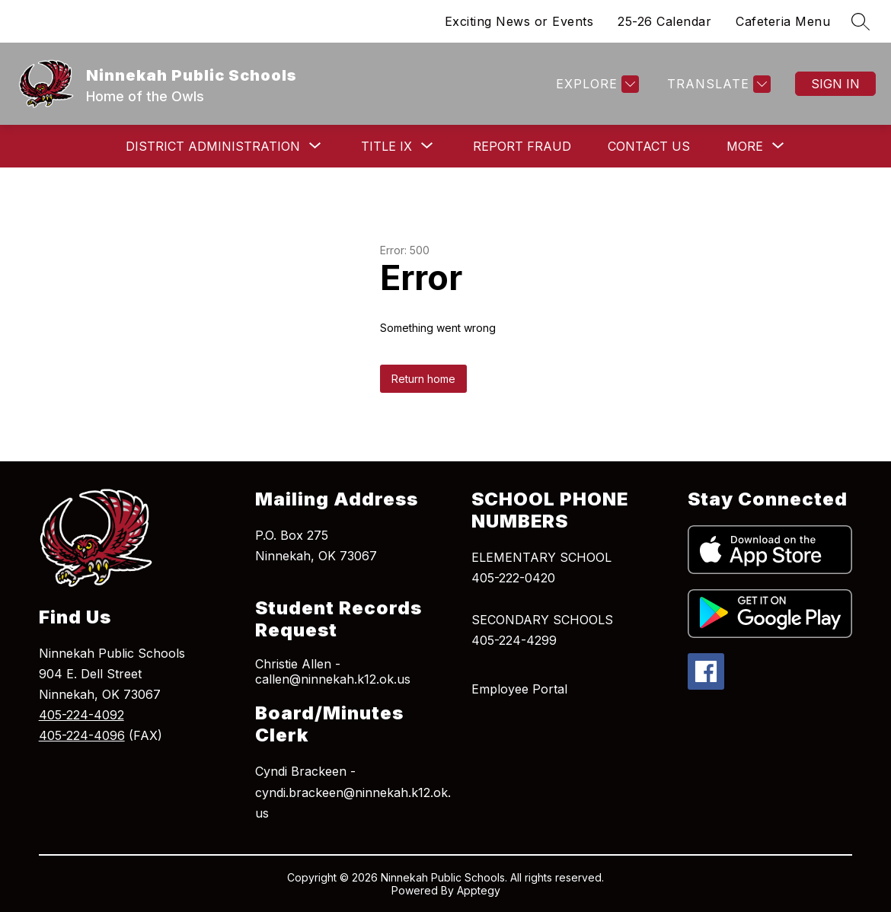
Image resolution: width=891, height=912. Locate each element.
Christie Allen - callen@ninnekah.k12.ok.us (332, 671)
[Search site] (860, 21)
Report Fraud (522, 146)
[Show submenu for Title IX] (386, 146)
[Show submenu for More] (745, 146)
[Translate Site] (717, 84)
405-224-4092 (81, 714)
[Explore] (595, 84)
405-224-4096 (82, 735)
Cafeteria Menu (783, 21)
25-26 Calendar (664, 21)
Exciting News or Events (519, 21)
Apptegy (478, 890)
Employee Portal (519, 689)
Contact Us (649, 146)
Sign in (835, 83)
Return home (423, 378)
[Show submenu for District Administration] (213, 146)
